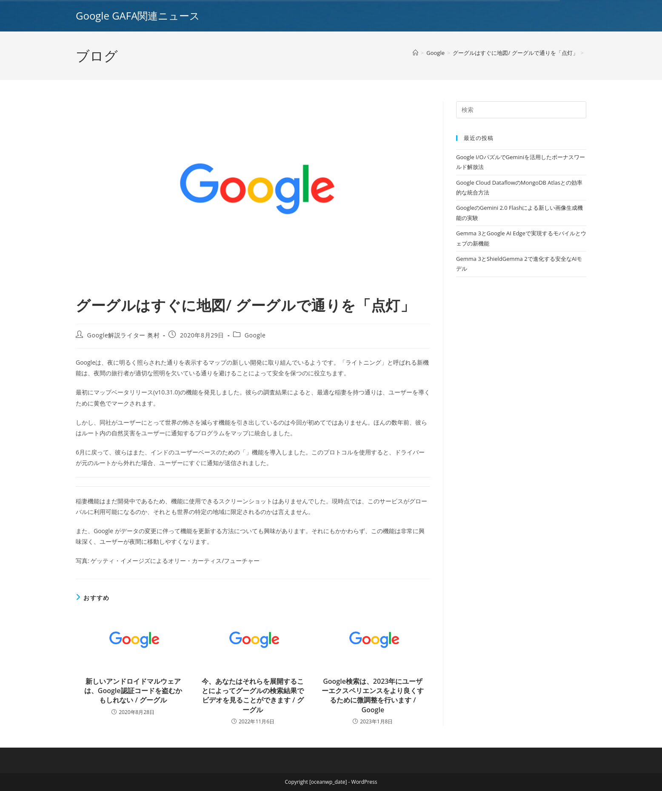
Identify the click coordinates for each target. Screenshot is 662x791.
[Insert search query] (521, 109)
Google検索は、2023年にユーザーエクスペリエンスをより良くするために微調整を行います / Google (373, 695)
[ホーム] (415, 53)
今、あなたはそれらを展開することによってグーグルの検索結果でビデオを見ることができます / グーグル (253, 695)
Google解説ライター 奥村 (123, 335)
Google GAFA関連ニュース (138, 16)
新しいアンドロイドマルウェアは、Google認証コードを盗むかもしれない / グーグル (133, 691)
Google (255, 335)
